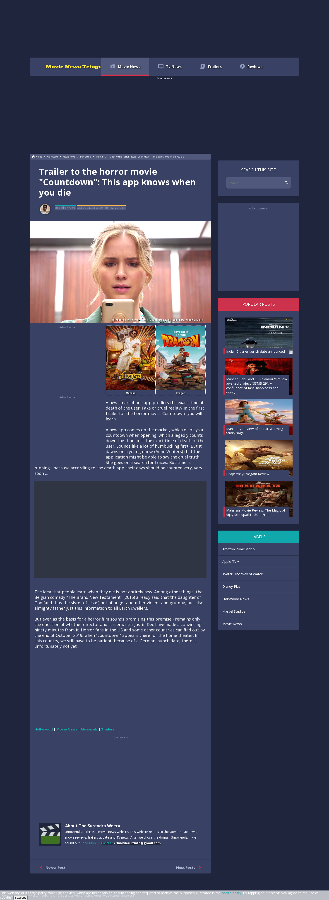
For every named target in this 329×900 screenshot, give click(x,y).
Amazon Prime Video (238, 549)
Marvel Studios (233, 611)
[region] (165, 28)
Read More (89, 843)
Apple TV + (230, 561)
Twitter (107, 843)
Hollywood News (235, 599)
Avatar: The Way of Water (242, 574)
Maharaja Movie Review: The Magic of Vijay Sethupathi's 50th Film (255, 512)
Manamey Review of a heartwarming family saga (254, 430)
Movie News (232, 623)
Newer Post (52, 867)
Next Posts (189, 867)
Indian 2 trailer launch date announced (255, 351)
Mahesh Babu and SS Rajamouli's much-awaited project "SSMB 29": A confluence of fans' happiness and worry (256, 386)
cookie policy (231, 892)
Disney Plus (231, 586)
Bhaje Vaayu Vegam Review (247, 473)
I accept (20, 897)
